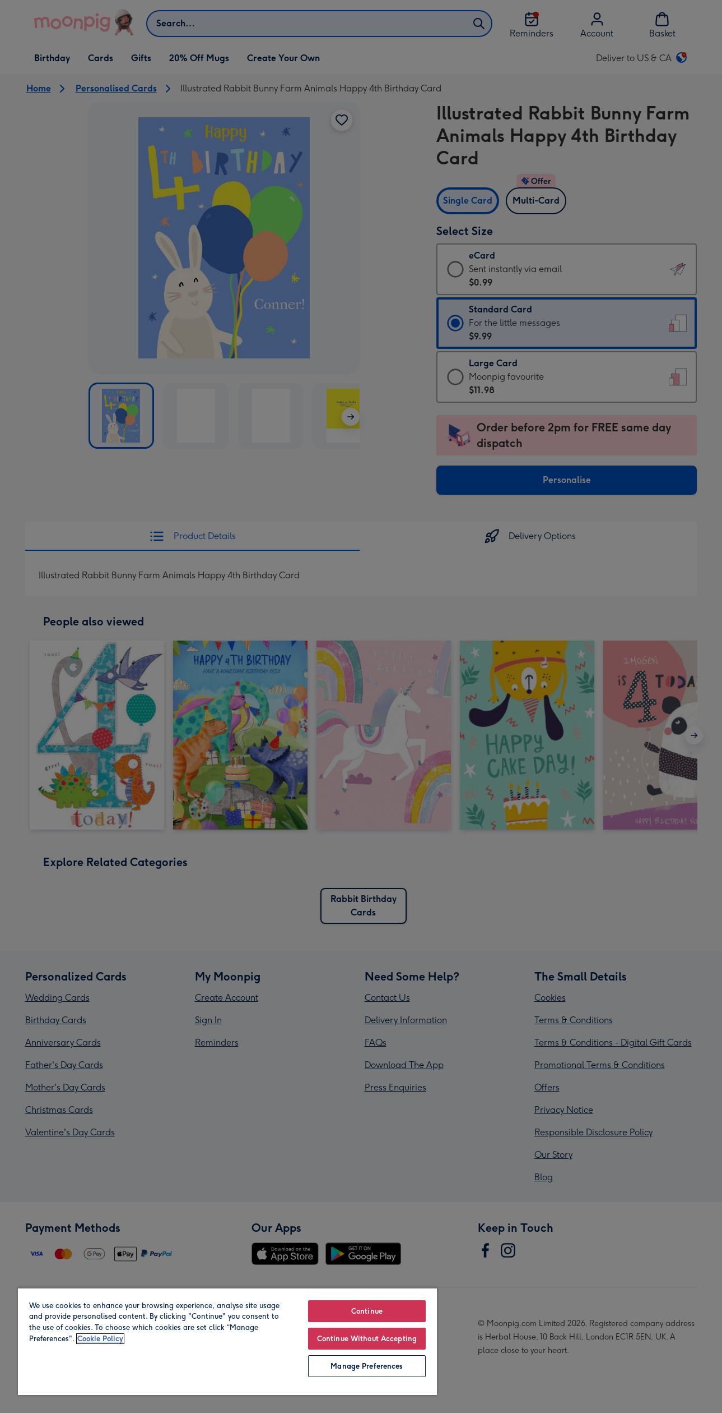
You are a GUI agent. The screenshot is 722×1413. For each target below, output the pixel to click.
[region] (227, 1341)
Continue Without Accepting (367, 1338)
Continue (367, 1311)
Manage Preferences (366, 1366)
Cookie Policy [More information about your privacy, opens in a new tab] (100, 1338)
